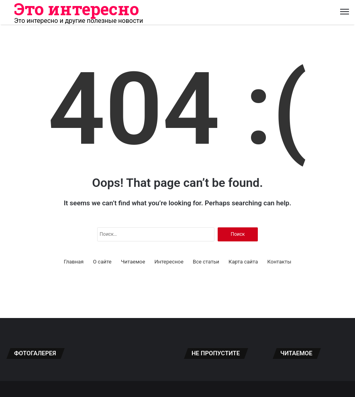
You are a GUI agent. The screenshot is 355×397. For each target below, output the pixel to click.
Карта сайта (243, 262)
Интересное (169, 262)
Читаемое (133, 262)
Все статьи (206, 262)
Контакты (279, 262)
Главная (74, 262)
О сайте (102, 262)
